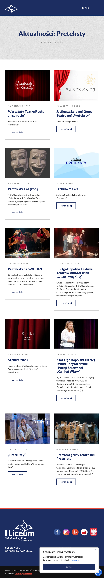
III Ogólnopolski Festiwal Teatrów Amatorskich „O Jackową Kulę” (75, 273)
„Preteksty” (17, 455)
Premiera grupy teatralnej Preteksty (75, 457)
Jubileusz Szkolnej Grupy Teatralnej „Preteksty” (74, 113)
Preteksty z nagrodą (23, 189)
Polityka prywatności (23, 573)
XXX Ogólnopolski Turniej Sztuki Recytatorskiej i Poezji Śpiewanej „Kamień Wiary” (75, 365)
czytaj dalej (17, 132)
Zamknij (69, 567)
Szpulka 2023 (18, 360)
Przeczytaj (74, 560)
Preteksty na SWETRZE (25, 269)
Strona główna (52, 42)
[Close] (95, 549)
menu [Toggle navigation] (85, 7)
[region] (69, 560)
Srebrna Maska (67, 189)
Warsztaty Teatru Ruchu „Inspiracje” (26, 113)
